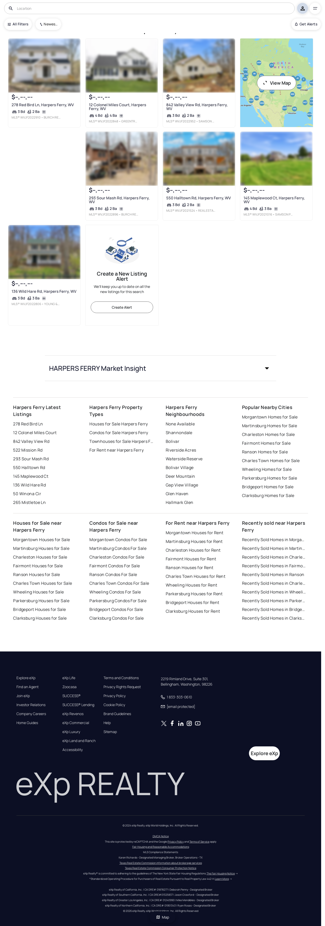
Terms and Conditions (121, 678)
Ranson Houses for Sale (36, 574)
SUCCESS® (71, 696)
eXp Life (68, 678)
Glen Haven (177, 493)
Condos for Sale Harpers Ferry (118, 432)
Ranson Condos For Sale (113, 574)
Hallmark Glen (179, 502)
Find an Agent (27, 687)
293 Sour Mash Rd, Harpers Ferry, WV (119, 199)
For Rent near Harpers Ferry (116, 450)
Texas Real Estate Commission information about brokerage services (160, 863)
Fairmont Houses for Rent (191, 559)
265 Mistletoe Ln (29, 502)
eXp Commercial (75, 723)
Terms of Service (199, 841)
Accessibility (72, 750)
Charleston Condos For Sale (116, 557)
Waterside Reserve (184, 459)
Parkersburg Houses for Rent (194, 594)
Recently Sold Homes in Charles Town (274, 583)
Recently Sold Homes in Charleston (274, 557)
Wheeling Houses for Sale (38, 592)
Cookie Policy (114, 705)
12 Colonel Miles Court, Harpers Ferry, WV (117, 106)
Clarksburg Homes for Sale (268, 495)
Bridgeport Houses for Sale (39, 609)
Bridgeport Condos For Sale (116, 609)
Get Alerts (306, 24)
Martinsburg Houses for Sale (41, 548)
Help (107, 723)
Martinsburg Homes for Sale (269, 425)
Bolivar (172, 441)
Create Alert (122, 307)
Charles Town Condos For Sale (119, 583)
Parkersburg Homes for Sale (269, 478)
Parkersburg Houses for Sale (41, 600)
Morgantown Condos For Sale (118, 539)
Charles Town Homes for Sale (271, 460)
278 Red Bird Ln (28, 424)
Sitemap (110, 732)
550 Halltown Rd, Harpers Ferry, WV (198, 198)
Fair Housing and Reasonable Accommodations (160, 847)
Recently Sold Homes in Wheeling (274, 592)
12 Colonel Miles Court (35, 432)
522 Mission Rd (27, 450)
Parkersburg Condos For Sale (117, 600)
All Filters (18, 24)
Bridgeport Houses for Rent (192, 602)
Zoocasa (69, 687)
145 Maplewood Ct (30, 476)
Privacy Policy (115, 696)
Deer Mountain (180, 476)
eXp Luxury (71, 732)
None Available (180, 424)
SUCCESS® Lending (78, 705)
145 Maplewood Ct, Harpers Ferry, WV (274, 199)
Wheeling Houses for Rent (191, 585)
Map (162, 917)
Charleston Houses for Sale (40, 557)
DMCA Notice (161, 836)
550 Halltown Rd (29, 467)
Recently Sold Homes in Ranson (273, 574)
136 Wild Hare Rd (29, 485)
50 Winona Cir (27, 493)
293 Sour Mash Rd (31, 459)
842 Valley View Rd (31, 441)
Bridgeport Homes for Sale (268, 487)
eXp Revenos (72, 714)
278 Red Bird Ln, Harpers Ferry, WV (43, 105)
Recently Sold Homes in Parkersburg (274, 600)
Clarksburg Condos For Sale (116, 618)
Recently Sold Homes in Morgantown (274, 539)
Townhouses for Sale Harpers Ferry (121, 441)
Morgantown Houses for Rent (194, 532)
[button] (160, 368)
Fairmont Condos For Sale (114, 566)
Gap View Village (182, 485)
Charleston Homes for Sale (268, 434)
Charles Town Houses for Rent (195, 576)
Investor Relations (30, 705)
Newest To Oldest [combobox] (51, 24)
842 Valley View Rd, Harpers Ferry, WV (197, 106)
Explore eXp (25, 678)
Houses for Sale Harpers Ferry (118, 424)
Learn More (222, 879)
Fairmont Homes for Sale (266, 443)
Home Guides (27, 723)
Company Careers (31, 714)
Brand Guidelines (117, 714)
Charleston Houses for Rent (193, 550)
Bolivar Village (180, 467)
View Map (276, 83)
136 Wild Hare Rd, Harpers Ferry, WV (44, 291)
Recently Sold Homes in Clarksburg (274, 618)
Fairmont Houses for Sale (38, 566)
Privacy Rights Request (122, 687)
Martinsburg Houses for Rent (194, 541)
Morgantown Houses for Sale (41, 539)
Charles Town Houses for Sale (42, 583)
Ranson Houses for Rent (189, 567)
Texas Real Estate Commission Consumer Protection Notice (160, 868)
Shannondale (179, 432)
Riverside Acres (181, 450)
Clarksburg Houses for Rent (193, 611)
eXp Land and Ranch (79, 741)
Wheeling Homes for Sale (267, 469)
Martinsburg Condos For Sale (117, 548)
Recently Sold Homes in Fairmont (274, 566)
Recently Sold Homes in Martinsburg (274, 548)
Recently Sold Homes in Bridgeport (274, 609)
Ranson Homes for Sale (265, 452)
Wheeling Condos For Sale (115, 592)
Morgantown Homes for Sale (270, 417)
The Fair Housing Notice (221, 873)
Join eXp (23, 696)
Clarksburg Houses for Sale (40, 618)
